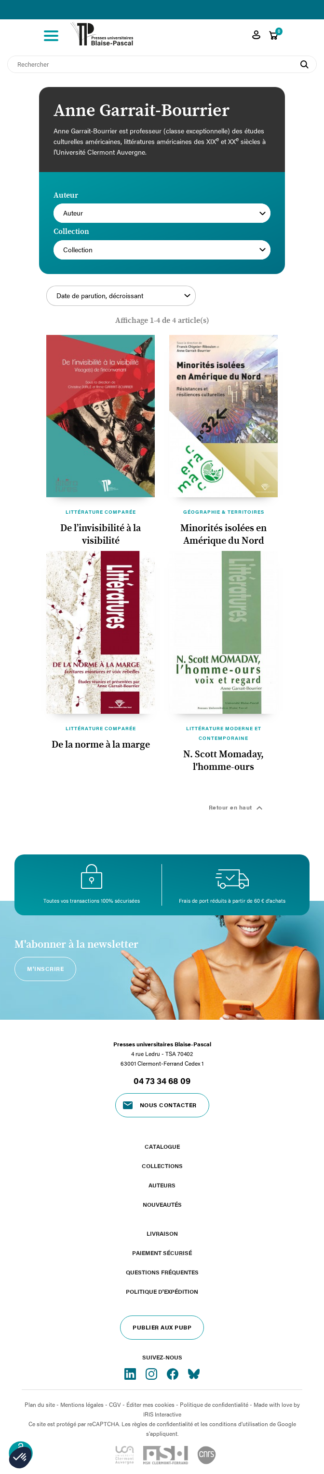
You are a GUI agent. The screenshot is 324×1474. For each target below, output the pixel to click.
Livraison (162, 1233)
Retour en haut (237, 808)
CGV (115, 1404)
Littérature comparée (101, 511)
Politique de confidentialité (214, 1404)
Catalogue (162, 1146)
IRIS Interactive (162, 1414)
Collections (162, 1166)
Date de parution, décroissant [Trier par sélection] (123, 296)
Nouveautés (162, 1204)
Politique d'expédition (162, 1291)
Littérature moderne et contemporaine (223, 733)
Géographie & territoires (223, 511)
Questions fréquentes (162, 1272)
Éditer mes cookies (150, 1404)
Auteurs (162, 1185)
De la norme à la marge (101, 745)
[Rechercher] (162, 64)
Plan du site (40, 1404)
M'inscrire (45, 968)
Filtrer (233, 301)
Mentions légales (82, 1404)
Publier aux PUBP (162, 1327)
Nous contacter (168, 1105)
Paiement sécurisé (162, 1253)
